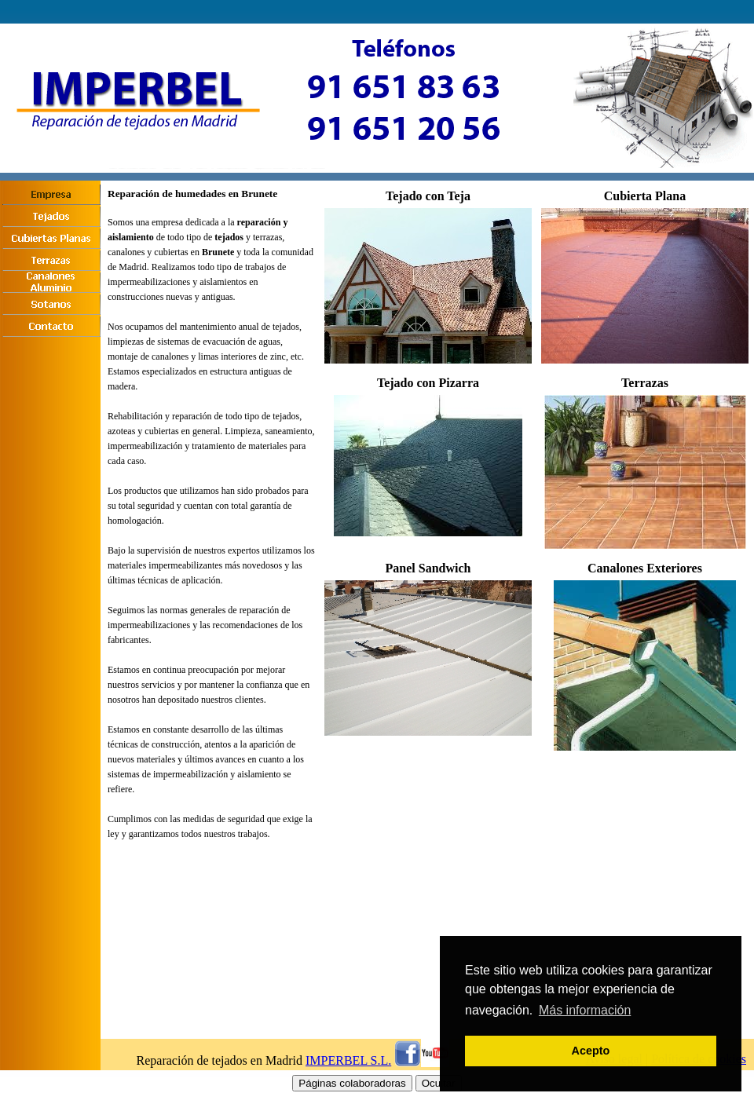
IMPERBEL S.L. (348, 1060)
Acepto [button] (591, 1050)
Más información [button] (585, 1010)
